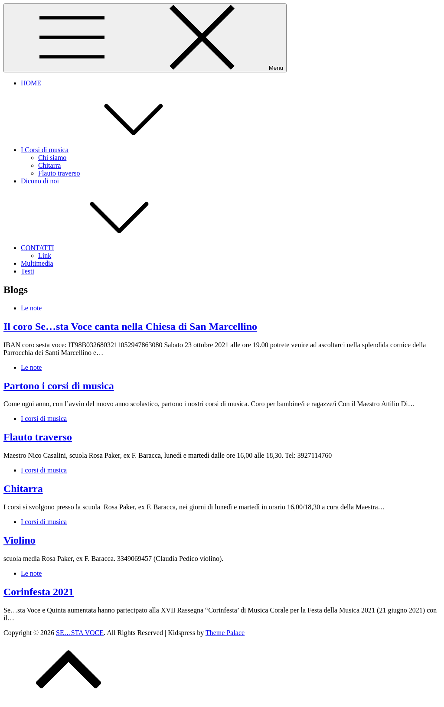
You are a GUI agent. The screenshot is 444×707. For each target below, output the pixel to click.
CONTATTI (102, 247)
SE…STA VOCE (80, 632)
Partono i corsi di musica (58, 385)
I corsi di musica (44, 418)
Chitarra (49, 165)
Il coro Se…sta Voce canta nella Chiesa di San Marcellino (130, 326)
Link (44, 255)
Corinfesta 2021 (38, 591)
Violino (19, 540)
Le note (31, 308)
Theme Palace (225, 632)
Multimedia (37, 263)
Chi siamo (52, 157)
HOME (31, 83)
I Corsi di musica (110, 149)
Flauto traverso (59, 173)
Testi (27, 271)
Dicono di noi (40, 181)
